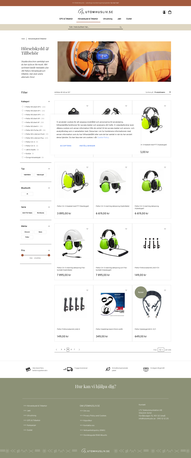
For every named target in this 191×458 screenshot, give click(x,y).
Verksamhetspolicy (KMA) (94, 430)
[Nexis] (40, 232)
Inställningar (87, 146)
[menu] (95, 19)
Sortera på (149, 92)
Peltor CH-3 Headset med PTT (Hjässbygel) (151, 145)
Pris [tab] (23, 250)
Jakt (29, 411)
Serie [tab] (23, 207)
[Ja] (27, 194)
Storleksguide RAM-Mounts (95, 435)
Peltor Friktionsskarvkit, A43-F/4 (147, 268)
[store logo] (58, 11)
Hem (23, 39)
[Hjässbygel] (40, 175)
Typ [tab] (23, 169)
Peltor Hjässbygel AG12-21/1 (145, 329)
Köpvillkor (87, 421)
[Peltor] (27, 237)
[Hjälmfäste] (27, 175)
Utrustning (31, 416)
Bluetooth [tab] (25, 188)
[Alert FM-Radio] (27, 213)
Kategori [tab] (25, 102)
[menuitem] (66, 19)
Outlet (29, 430)
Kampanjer (31, 425)
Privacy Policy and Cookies (94, 416)
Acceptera (65, 146)
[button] (87, 106)
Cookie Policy (103, 138)
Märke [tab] (24, 226)
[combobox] (95, 27)
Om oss (86, 411)
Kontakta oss (88, 425)
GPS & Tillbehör (33, 421)
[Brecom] (27, 232)
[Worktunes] (41, 213)
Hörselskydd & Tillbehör (37, 406)
